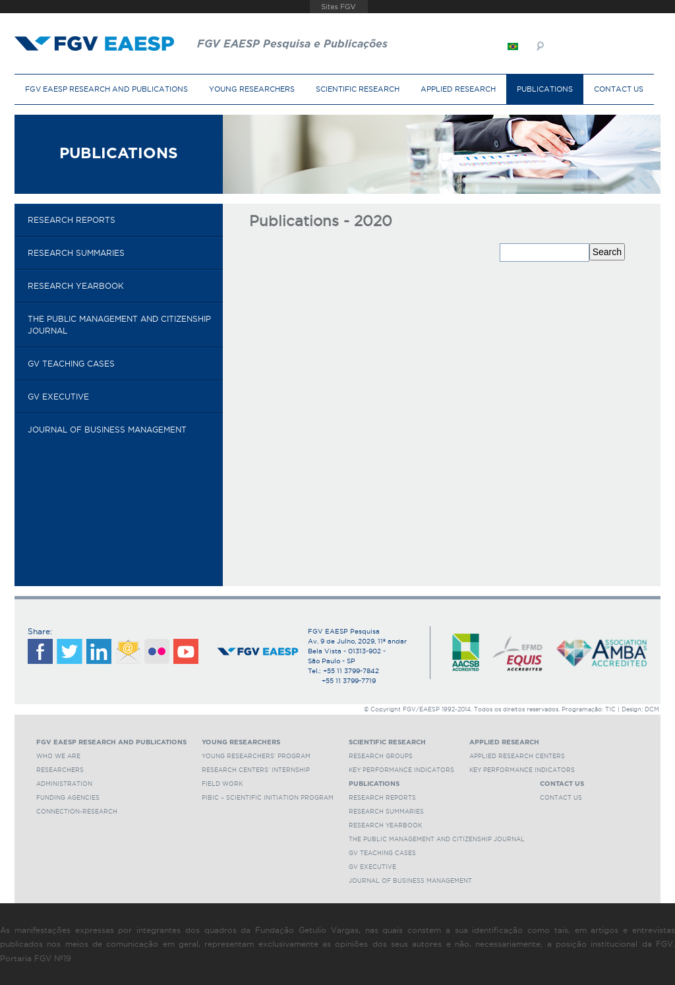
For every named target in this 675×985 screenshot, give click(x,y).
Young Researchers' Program (256, 756)
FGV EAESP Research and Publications (106, 89)
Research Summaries (76, 253)
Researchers (60, 770)
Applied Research (458, 89)
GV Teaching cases (71, 363)
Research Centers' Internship (256, 770)
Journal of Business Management (107, 429)
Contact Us (618, 89)
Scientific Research (357, 89)
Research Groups (381, 756)
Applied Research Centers (517, 756)
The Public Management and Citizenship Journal (119, 324)
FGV (339, 6)
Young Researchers (252, 89)
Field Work (222, 784)
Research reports (71, 220)
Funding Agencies (68, 797)
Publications (545, 89)
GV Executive (58, 396)
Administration (64, 784)
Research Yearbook (76, 286)
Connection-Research (76, 811)
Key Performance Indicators (401, 770)
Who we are (58, 756)
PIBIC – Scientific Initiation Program (268, 797)
